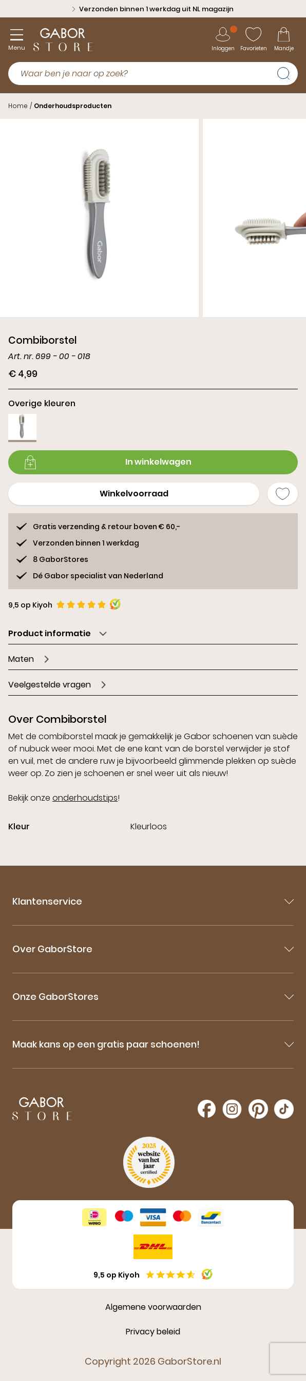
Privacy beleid (153, 1331)
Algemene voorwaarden (153, 1307)
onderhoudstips (85, 798)
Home (18, 105)
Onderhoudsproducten (72, 105)
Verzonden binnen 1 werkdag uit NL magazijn (153, 9)
